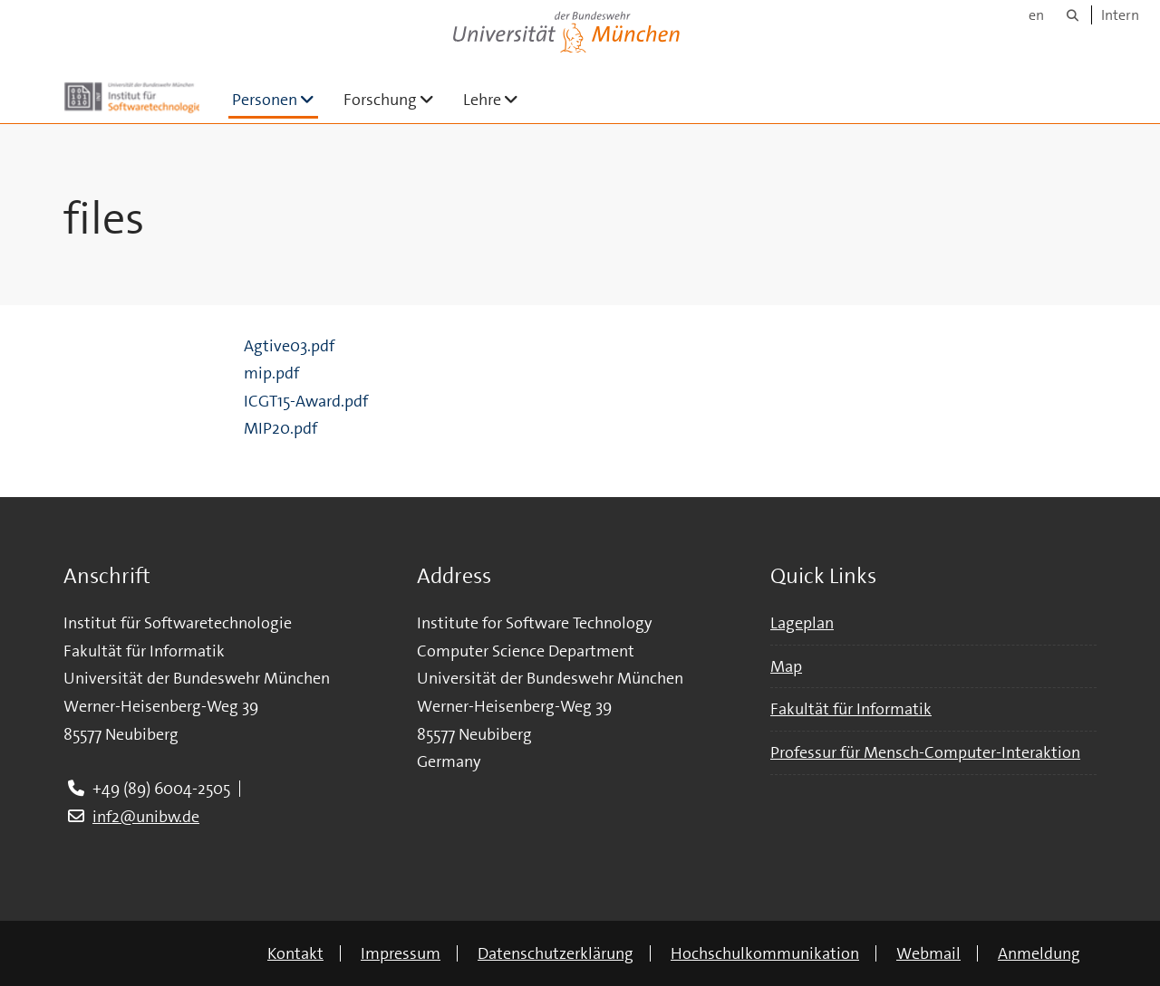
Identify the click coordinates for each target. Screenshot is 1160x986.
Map (786, 666)
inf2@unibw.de (145, 817)
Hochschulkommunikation (765, 953)
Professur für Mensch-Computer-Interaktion (925, 752)
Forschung (396, 99)
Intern (1120, 14)
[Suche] (1073, 14)
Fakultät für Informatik (851, 709)
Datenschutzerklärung (555, 953)
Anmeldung (1039, 953)
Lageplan (802, 623)
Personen (275, 99)
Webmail (928, 953)
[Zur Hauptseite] (131, 97)
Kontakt (295, 953)
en (1036, 14)
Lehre (498, 99)
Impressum (400, 953)
